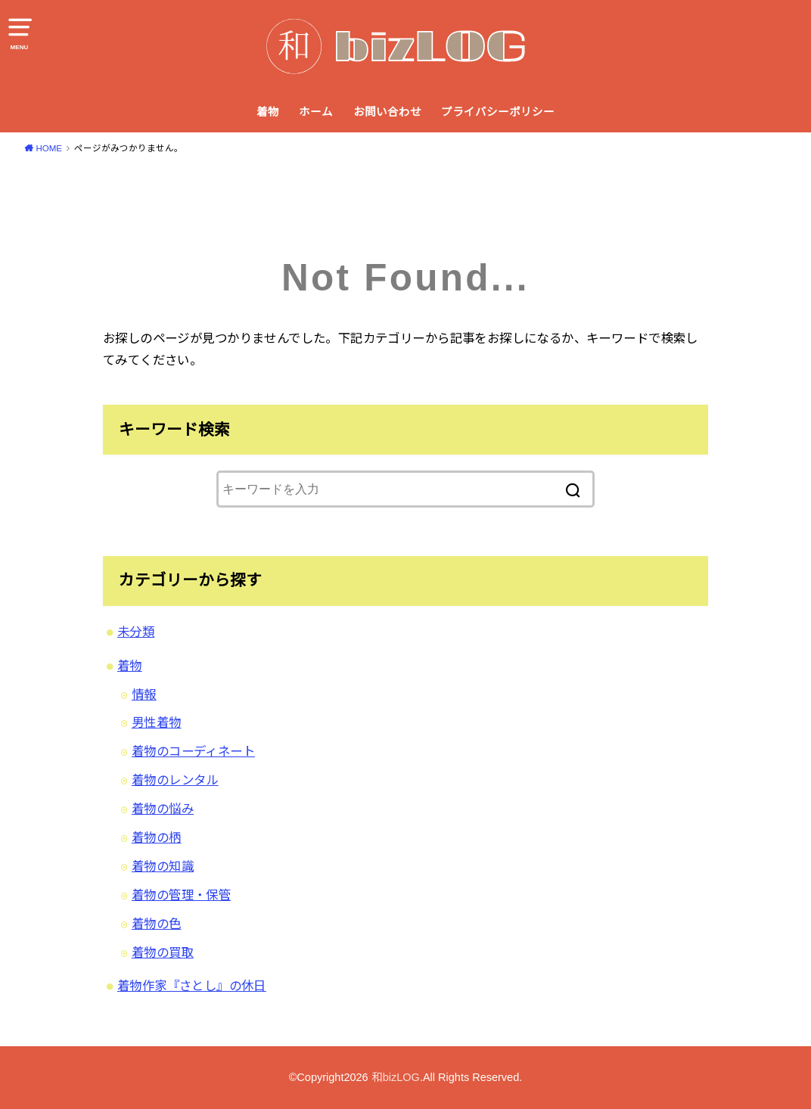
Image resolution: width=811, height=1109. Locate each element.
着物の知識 (163, 866)
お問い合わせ (387, 112)
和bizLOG (395, 1077)
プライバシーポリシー (498, 112)
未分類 (135, 631)
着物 (267, 112)
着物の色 (157, 923)
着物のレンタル (175, 780)
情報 (144, 694)
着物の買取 (163, 952)
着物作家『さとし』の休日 (191, 986)
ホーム (316, 112)
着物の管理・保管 (181, 895)
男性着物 (157, 722)
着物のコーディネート (193, 751)
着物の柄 (157, 837)
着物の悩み (163, 808)
